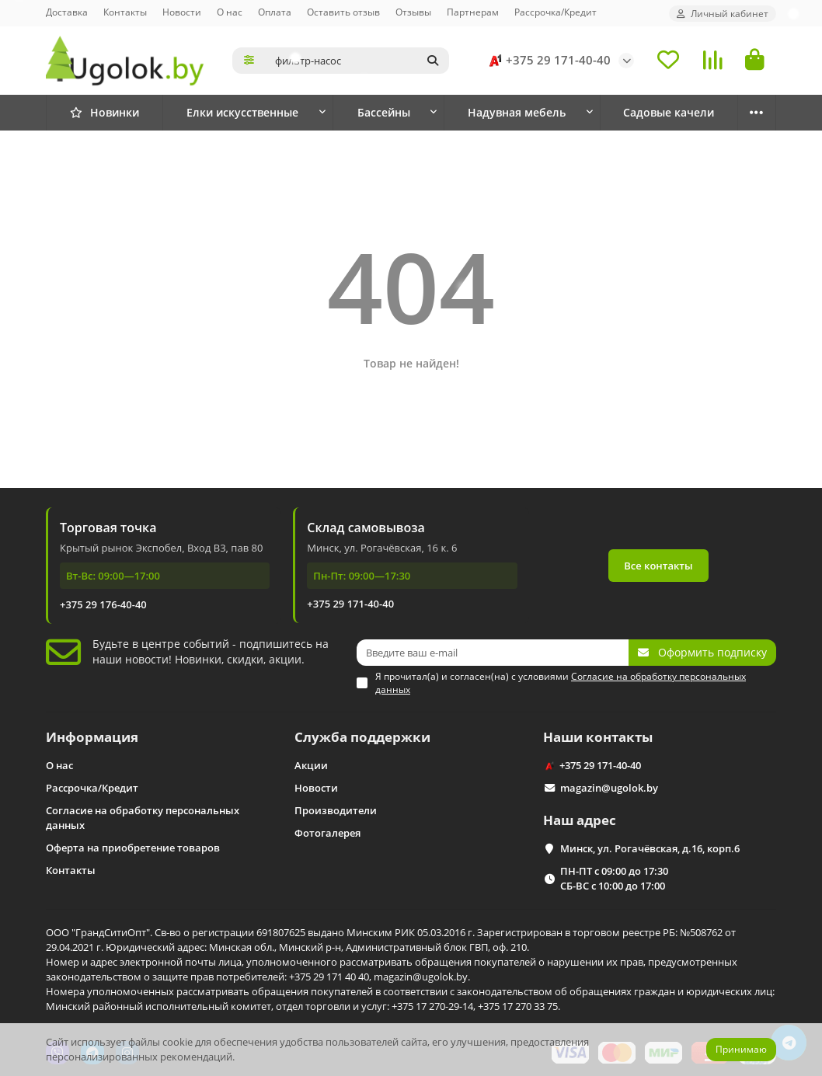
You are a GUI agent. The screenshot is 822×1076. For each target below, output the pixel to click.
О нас (229, 11)
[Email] (493, 652)
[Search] (357, 60)
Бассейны (383, 112)
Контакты (125, 11)
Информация (92, 737)
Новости (181, 11)
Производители (335, 810)
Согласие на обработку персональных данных (142, 817)
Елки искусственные (242, 112)
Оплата (274, 11)
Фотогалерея (327, 833)
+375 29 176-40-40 (103, 604)
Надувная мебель (517, 112)
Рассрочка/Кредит (555, 11)
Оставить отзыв (343, 11)
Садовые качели (668, 112)
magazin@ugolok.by (609, 788)
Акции (311, 765)
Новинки (104, 112)
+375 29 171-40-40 (547, 60)
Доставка (67, 11)
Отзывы (413, 11)
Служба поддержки (362, 737)
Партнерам (473, 11)
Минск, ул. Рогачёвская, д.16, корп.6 (650, 848)
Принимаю (741, 1049)
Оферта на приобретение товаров (133, 848)
